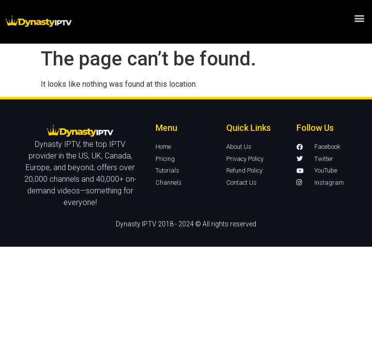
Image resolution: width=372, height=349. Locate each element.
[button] (359, 9)
